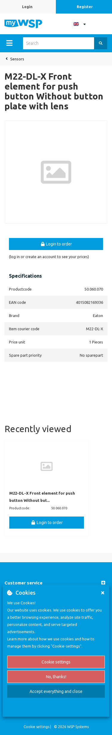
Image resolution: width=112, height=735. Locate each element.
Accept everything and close (56, 691)
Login (27, 7)
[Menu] (9, 43)
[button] (56, 583)
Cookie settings (56, 662)
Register (85, 7)
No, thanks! (56, 676)
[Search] (100, 43)
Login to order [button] (56, 244)
